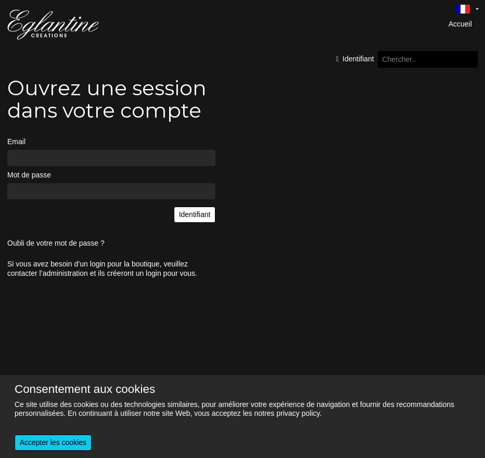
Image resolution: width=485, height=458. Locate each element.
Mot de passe (29, 175)
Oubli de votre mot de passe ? (56, 243)
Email (16, 141)
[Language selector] (467, 9)
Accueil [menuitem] (460, 24)
